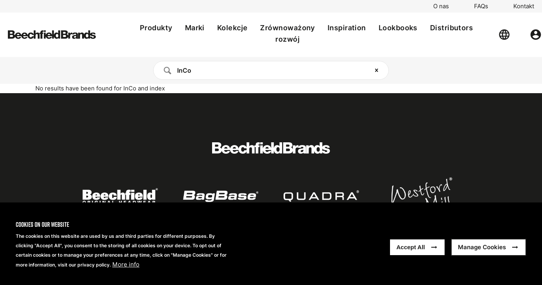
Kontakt (523, 6)
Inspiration (347, 28)
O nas (441, 6)
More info (125, 264)
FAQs (481, 6)
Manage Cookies (482, 247)
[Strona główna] (52, 34)
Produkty (156, 28)
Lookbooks (398, 28)
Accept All (410, 247)
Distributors (451, 28)
